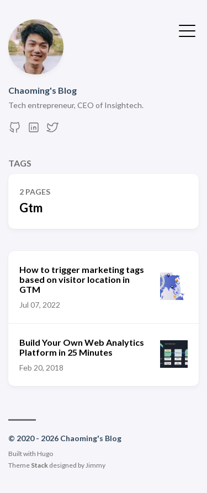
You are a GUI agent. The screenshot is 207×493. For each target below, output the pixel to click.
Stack (39, 465)
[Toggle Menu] (187, 29)
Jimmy (95, 465)
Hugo (45, 453)
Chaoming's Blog (42, 90)
